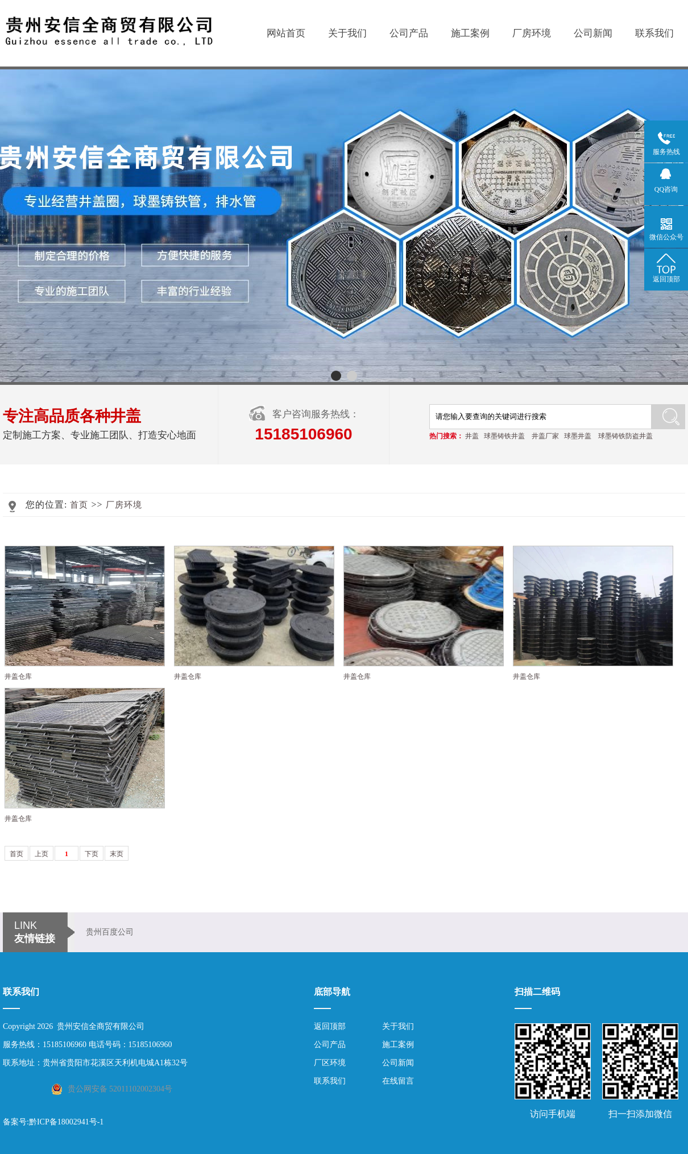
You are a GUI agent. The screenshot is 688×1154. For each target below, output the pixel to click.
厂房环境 (531, 33)
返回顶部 (330, 1026)
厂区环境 (330, 1062)
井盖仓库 (18, 676)
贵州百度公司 (110, 932)
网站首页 (286, 33)
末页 (116, 854)
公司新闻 (593, 33)
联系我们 (654, 33)
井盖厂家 (545, 436)
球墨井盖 (577, 436)
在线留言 (398, 1081)
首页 (79, 504)
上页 (41, 854)
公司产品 (408, 33)
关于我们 (347, 33)
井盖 (472, 436)
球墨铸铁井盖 (504, 436)
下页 (91, 854)
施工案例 (470, 33)
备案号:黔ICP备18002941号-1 (53, 1122)
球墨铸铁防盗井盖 (625, 436)
